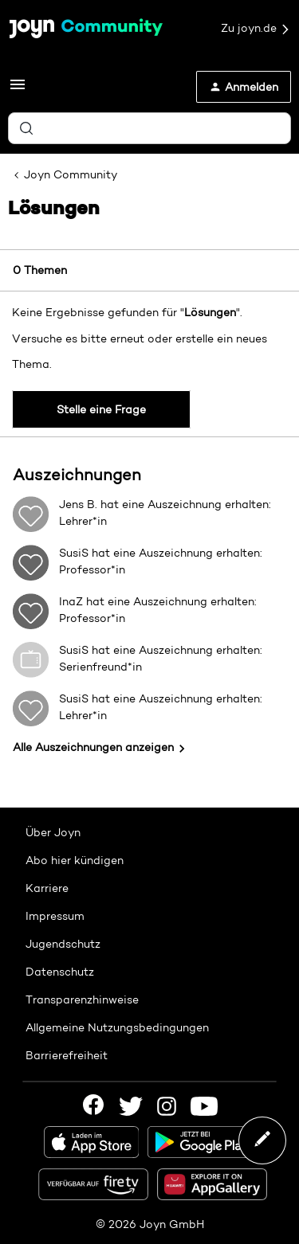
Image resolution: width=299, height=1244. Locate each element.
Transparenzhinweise (82, 999)
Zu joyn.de (256, 29)
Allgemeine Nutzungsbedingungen (117, 1027)
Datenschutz (60, 971)
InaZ (71, 601)
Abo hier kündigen (75, 860)
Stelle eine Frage (101, 409)
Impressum (55, 916)
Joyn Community (70, 174)
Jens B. (78, 504)
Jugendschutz (63, 943)
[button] (17, 90)
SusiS (74, 552)
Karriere (47, 888)
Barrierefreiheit (67, 1055)
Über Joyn (53, 832)
